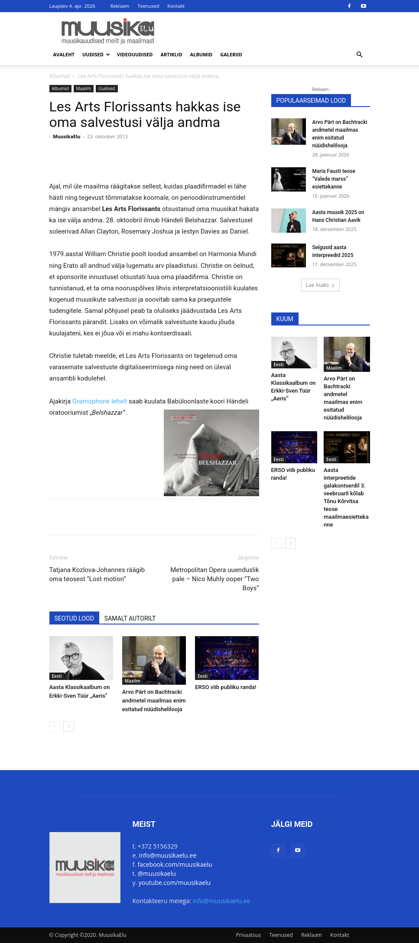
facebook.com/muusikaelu (175, 864)
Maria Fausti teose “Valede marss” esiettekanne (333, 179)
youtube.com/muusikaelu (175, 882)
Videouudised (135, 54)
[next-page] (68, 726)
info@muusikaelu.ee (168, 855)
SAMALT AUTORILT (130, 618)
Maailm (83, 88)
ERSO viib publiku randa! (225, 687)
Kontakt (176, 6)
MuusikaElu (67, 136)
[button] (359, 55)
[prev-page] (54, 726)
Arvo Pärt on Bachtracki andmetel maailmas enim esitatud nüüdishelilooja (154, 700)
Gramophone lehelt (100, 401)
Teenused (148, 6)
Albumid (201, 54)
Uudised (96, 54)
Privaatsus (248, 935)
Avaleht (64, 54)
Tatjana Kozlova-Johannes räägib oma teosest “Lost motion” (97, 574)
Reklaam (120, 6)
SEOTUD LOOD (74, 618)
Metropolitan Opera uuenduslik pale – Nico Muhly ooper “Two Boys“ (214, 579)
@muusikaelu (157, 873)
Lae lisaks (320, 285)
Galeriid (231, 54)
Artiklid (171, 54)
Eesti (57, 676)
